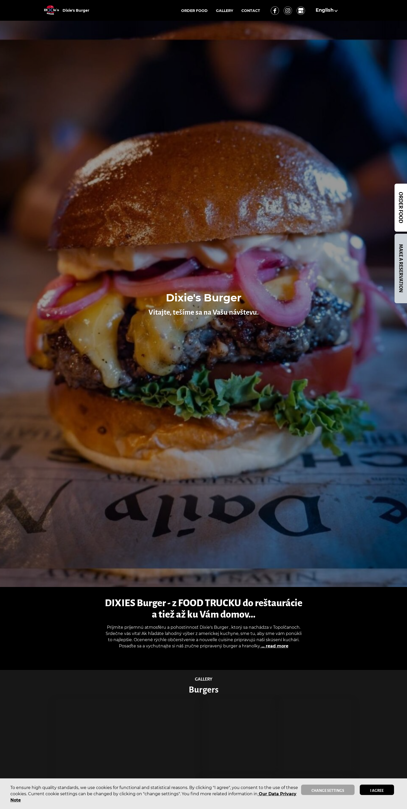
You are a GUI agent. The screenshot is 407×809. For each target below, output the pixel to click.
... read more (274, 646)
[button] (327, 10)
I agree (377, 791)
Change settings (327, 791)
